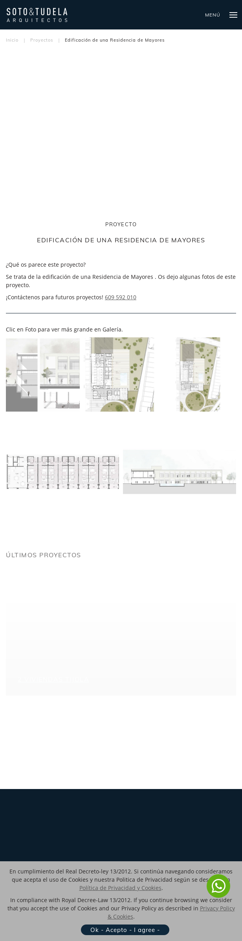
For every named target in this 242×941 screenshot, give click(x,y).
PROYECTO (121, 224)
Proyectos (41, 40)
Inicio (12, 40)
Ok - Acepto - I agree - (125, 930)
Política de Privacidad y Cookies (120, 888)
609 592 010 (120, 297)
